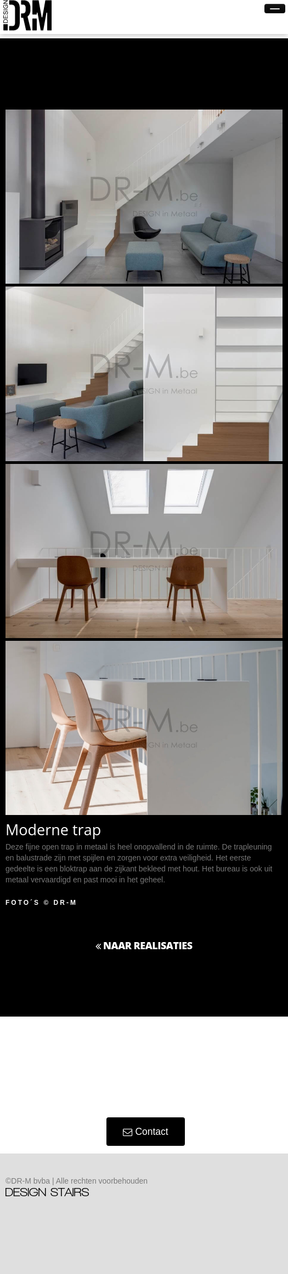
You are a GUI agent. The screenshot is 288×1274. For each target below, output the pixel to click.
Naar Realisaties (143, 945)
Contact (145, 1131)
